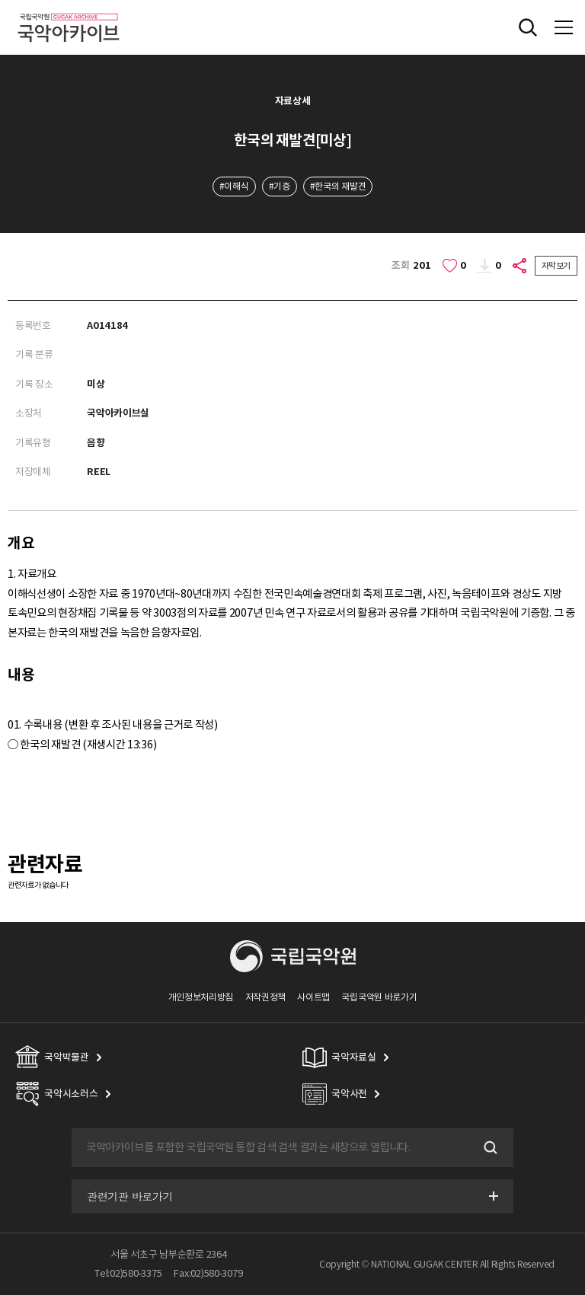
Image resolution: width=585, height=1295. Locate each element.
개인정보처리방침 (201, 997)
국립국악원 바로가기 (379, 997)
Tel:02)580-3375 (127, 1273)
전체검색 (528, 27)
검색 (489, 1148)
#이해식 (234, 186)
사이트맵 (313, 997)
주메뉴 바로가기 (0, 0)
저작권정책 (265, 997)
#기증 (279, 186)
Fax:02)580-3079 (208, 1273)
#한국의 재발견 (338, 186)
